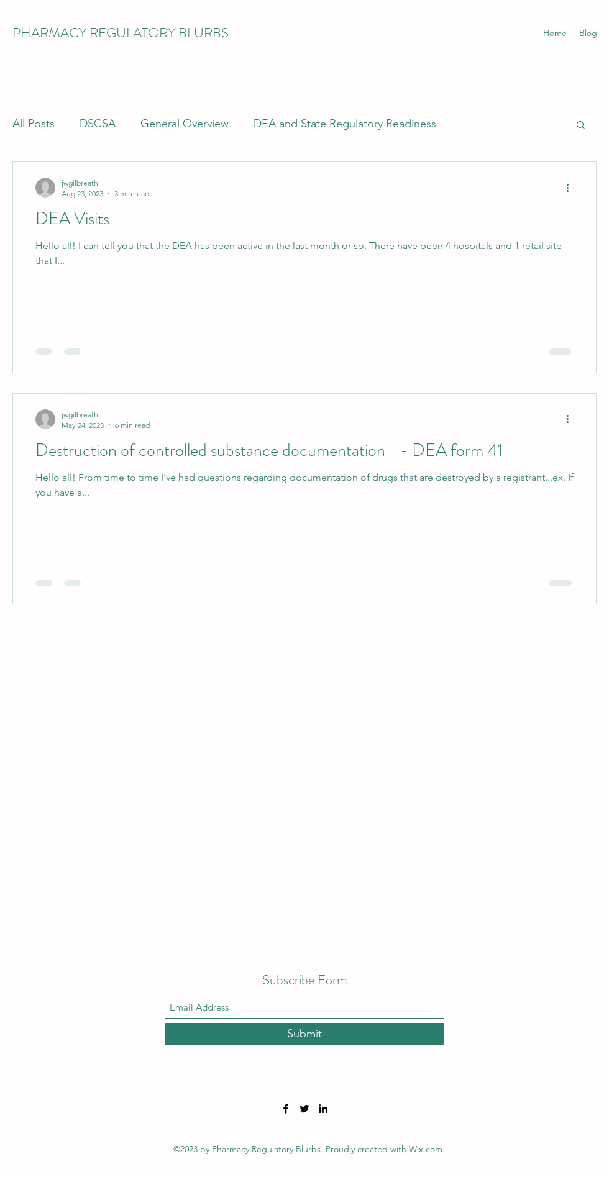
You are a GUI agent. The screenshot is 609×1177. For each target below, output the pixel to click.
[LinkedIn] (323, 1108)
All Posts (33, 123)
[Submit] (304, 1034)
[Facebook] (286, 1108)
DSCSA (98, 123)
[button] (581, 125)
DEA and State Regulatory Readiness (345, 123)
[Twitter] (304, 1108)
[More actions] (571, 187)
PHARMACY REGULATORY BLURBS (120, 32)
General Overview (184, 123)
